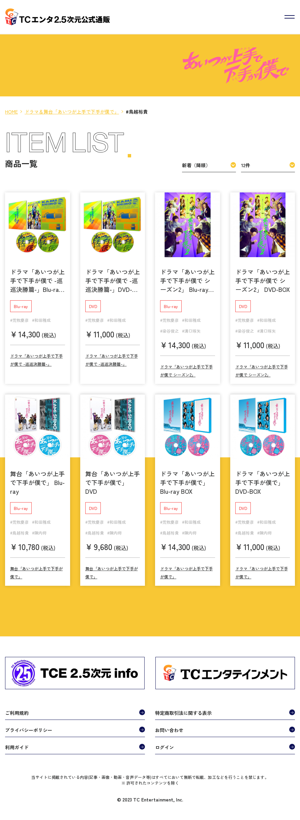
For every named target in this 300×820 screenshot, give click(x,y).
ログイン (164, 744)
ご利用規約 (17, 710)
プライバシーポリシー (28, 727)
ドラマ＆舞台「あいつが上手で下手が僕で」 (72, 111)
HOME (11, 111)
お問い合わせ (169, 727)
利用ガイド (17, 744)
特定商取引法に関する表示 (183, 710)
